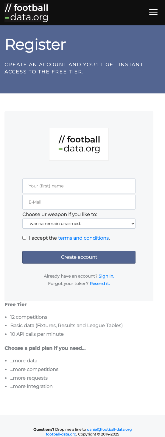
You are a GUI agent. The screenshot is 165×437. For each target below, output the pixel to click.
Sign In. (106, 276)
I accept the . (69, 238)
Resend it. (100, 283)
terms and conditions (83, 238)
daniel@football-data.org (109, 429)
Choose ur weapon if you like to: (59, 214)
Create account (79, 257)
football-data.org (61, 434)
